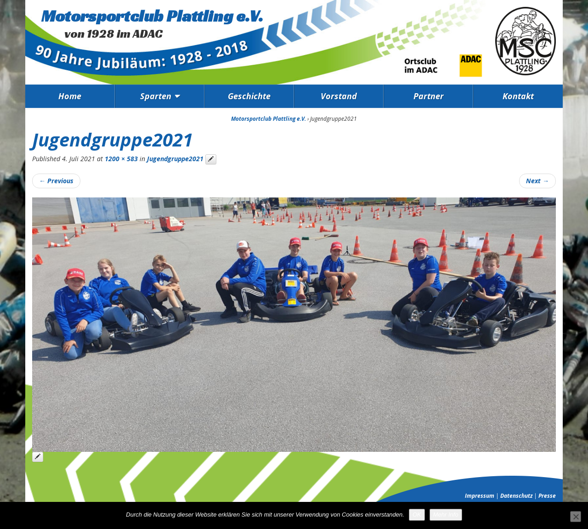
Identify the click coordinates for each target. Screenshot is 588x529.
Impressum (479, 496)
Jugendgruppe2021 (175, 158)
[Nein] (575, 516)
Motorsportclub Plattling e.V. (152, 16)
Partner (428, 95)
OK (417, 514)
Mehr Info (445, 514)
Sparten (155, 95)
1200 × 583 (121, 158)
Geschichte (249, 95)
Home (69, 95)
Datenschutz (516, 496)
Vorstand (339, 95)
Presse (547, 496)
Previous (56, 180)
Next (537, 180)
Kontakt (518, 95)
